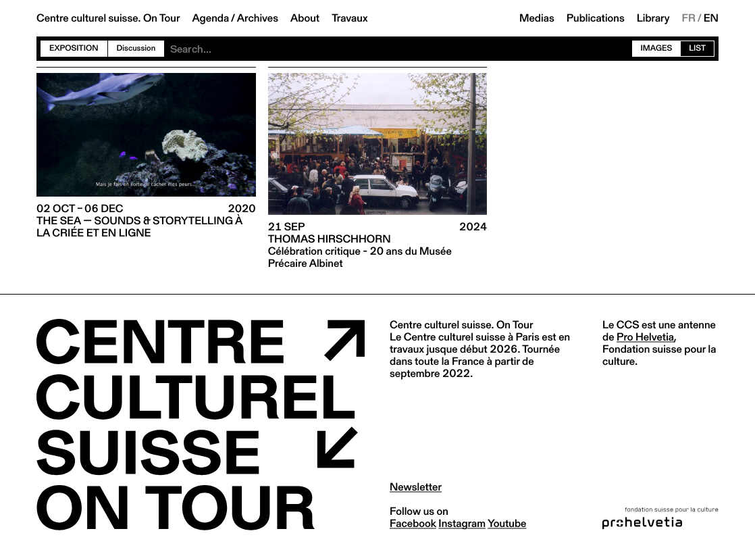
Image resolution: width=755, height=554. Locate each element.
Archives (257, 18)
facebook (413, 523)
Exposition (74, 48)
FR (689, 18)
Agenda (210, 18)
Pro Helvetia (645, 337)
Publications (596, 18)
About (304, 18)
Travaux (349, 18)
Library (653, 18)
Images (657, 48)
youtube (507, 523)
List (697, 48)
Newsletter (416, 487)
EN (711, 18)
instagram (462, 523)
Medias (536, 18)
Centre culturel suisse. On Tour (108, 18)
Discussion (136, 48)
